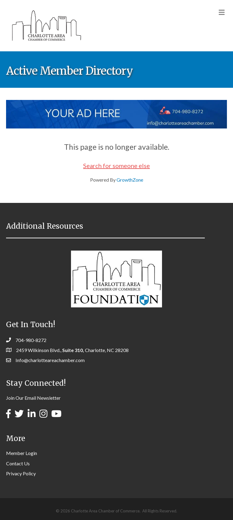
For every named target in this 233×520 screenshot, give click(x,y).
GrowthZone (129, 180)
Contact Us (18, 463)
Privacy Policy (21, 473)
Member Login (21, 453)
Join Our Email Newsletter (33, 398)
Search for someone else (116, 165)
